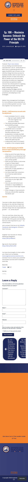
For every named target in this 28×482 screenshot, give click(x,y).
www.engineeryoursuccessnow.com (12, 256)
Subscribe (22, 478)
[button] (14, 10)
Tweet (4, 267)
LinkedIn (22, 225)
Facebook (5, 227)
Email (4, 313)
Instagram (14, 227)
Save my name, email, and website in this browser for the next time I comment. (13, 328)
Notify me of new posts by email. (12, 331)
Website (4, 319)
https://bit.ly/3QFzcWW (9, 246)
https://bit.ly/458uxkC (8, 238)
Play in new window (13, 64)
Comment (5, 288)
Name (4, 307)
